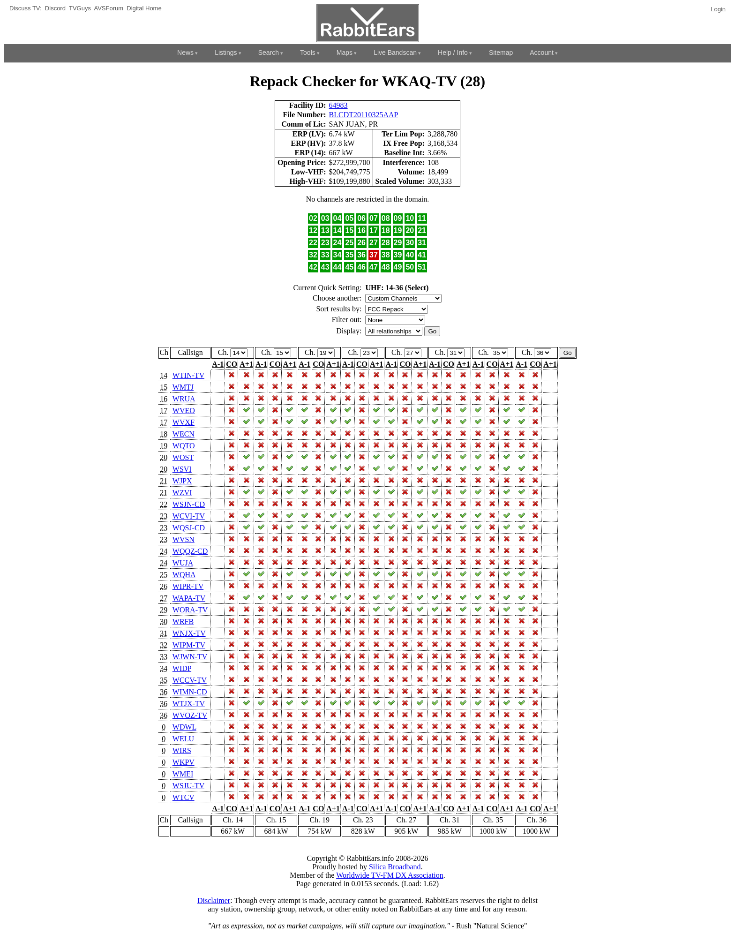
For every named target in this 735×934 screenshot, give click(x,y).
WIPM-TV (188, 645)
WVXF (183, 422)
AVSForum (108, 8)
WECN (183, 434)
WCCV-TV (189, 680)
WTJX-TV (188, 704)
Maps (344, 52)
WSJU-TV (188, 786)
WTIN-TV (188, 375)
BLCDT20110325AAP (363, 115)
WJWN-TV (189, 657)
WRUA (183, 399)
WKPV (183, 762)
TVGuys (80, 8)
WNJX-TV (189, 633)
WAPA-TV (188, 598)
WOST (183, 457)
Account (542, 52)
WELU (183, 739)
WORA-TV (190, 610)
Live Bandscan (395, 52)
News (185, 52)
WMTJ (183, 387)
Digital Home (144, 8)
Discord (55, 8)
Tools (307, 52)
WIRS (181, 750)
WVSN (183, 539)
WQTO (183, 446)
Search (268, 52)
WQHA (183, 575)
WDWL (184, 727)
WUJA (182, 563)
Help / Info (453, 52)
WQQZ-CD (190, 551)
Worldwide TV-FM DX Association (389, 875)
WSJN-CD (188, 504)
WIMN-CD (189, 692)
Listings (226, 52)
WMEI (182, 774)
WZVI (182, 493)
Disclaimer (213, 900)
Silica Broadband (395, 867)
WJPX (182, 481)
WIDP (181, 668)
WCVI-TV (188, 516)
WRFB (183, 621)
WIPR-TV (187, 586)
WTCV (183, 797)
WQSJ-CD (188, 528)
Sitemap (501, 52)
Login (718, 9)
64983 (338, 105)
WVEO (183, 410)
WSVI (182, 469)
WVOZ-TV (189, 715)
